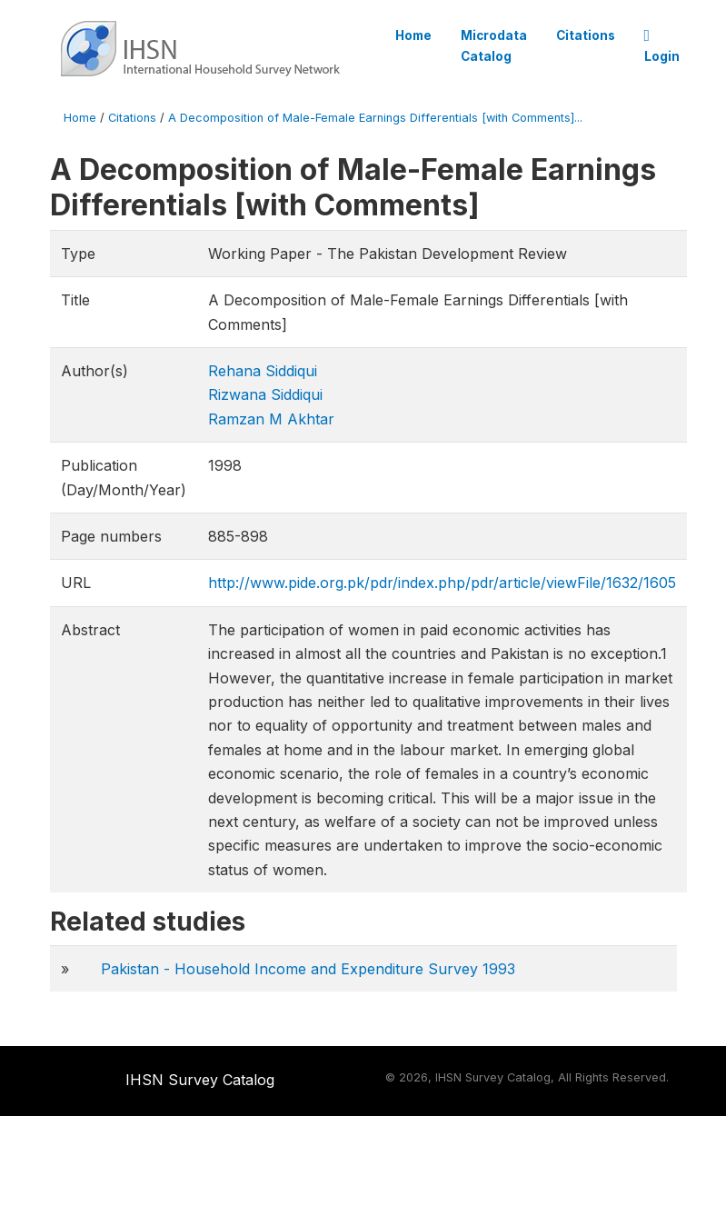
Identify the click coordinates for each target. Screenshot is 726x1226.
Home (413, 35)
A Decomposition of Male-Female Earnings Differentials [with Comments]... (375, 118)
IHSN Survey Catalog (199, 1080)
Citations (585, 35)
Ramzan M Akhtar (271, 419)
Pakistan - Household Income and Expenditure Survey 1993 (308, 969)
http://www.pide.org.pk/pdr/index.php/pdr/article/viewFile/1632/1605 (442, 582)
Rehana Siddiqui (262, 371)
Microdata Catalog (494, 45)
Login (662, 46)
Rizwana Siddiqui (265, 394)
